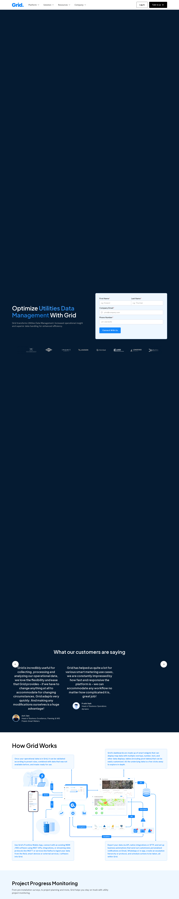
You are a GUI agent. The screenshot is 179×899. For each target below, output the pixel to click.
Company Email (106, 308)
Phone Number (106, 317)
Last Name (136, 298)
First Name (104, 298)
